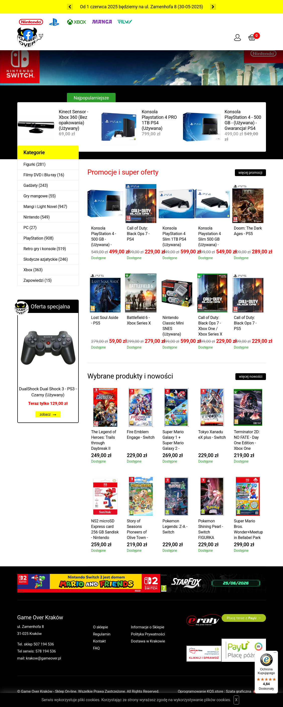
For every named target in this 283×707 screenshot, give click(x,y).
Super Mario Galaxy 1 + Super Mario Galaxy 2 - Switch (173, 440)
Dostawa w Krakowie (148, 641)
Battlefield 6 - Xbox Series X (139, 320)
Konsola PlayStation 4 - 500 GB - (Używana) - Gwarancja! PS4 (243, 120)
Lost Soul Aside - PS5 (104, 320)
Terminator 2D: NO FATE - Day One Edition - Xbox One (247, 440)
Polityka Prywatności (148, 634)
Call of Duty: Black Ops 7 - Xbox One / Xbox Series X (210, 326)
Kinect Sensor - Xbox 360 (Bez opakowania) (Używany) (73, 120)
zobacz (48, 414)
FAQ (96, 648)
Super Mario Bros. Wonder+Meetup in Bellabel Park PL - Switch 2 (248, 530)
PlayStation (33, 238)
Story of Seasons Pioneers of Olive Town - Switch (137, 530)
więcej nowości (250, 376)
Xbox (28, 269)
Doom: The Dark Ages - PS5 (248, 231)
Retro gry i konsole (40, 248)
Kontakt (99, 641)
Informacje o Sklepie (147, 627)
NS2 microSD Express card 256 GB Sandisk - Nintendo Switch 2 (105, 530)
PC (26, 227)
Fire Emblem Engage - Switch (141, 434)
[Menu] (275, 654)
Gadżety (31, 185)
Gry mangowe (36, 196)
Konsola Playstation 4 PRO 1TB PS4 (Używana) (159, 120)
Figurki (29, 164)
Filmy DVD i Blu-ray (40, 175)
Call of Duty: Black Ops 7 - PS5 (245, 323)
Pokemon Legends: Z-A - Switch (174, 526)
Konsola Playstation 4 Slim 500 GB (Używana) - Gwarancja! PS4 (212, 237)
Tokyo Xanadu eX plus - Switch (212, 434)
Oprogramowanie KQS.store (200, 691)
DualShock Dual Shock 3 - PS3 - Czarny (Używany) (48, 391)
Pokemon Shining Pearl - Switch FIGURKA (210, 529)
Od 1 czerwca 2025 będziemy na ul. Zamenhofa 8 (128, 6)
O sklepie (100, 627)
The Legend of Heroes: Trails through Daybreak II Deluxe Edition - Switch (104, 440)
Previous (70, 7)
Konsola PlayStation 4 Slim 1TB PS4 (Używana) (174, 236)
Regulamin (101, 634)
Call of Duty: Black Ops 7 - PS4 (138, 234)
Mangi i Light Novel (40, 206)
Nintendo (32, 217)
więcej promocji (250, 173)
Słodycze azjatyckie (41, 259)
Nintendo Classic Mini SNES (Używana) (172, 326)
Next (213, 7)
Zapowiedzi (34, 280)
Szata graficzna (246, 691)
